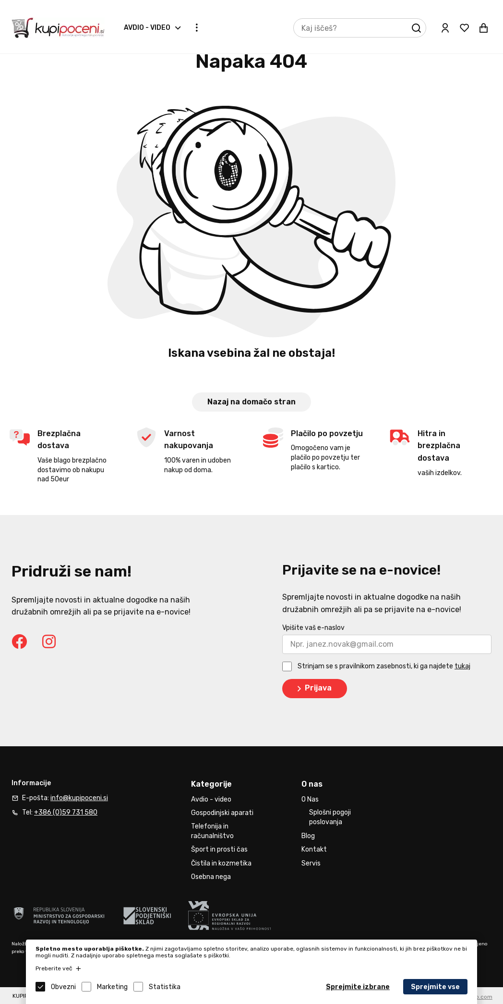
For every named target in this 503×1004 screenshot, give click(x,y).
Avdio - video (147, 28)
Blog (308, 836)
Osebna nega (211, 877)
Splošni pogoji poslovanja (330, 817)
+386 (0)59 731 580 (65, 812)
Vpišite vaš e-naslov (313, 628)
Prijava (313, 688)
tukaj (462, 666)
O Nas (310, 799)
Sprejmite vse (435, 987)
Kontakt (314, 849)
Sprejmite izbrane (358, 987)
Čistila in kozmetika (221, 863)
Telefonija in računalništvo (212, 831)
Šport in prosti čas (219, 849)
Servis (311, 863)
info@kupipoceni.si (79, 798)
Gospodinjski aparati (222, 813)
